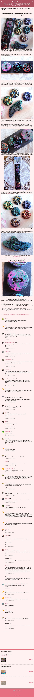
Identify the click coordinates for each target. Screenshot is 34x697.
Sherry (6, 405)
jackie (6, 412)
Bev (5, 318)
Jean (6, 529)
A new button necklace (6, 666)
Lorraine (6, 505)
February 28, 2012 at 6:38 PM (10, 489)
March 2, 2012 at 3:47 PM (9, 573)
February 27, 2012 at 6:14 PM (10, 348)
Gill (5, 447)
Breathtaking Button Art (6, 654)
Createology (7, 369)
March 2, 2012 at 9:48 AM (9, 555)
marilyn (6, 474)
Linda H (6, 492)
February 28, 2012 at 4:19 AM (10, 428)
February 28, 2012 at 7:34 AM (10, 452)
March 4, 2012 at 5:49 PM (9, 600)
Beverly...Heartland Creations (10, 342)
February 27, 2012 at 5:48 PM (10, 330)
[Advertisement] (17, 640)
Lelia (6, 455)
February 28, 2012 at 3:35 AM (10, 418)
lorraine (6, 461)
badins (19, 692)
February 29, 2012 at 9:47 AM (10, 502)
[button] (32, 8)
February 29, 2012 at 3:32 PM (10, 526)
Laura (6, 511)
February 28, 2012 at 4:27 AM (10, 435)
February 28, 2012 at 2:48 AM (10, 409)
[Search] (32, 2)
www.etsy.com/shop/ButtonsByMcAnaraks (21, 257)
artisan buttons (6, 314)
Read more (31, 659)
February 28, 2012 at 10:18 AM (10, 458)
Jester (6, 603)
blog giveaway (12, 314)
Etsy (13, 193)
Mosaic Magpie (7, 438)
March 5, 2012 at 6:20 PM (9, 620)
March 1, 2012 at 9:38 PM (9, 546)
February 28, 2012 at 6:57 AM (10, 444)
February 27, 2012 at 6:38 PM (10, 366)
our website (9, 193)
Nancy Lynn (7, 498)
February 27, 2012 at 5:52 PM (10, 339)
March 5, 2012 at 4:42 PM (9, 614)
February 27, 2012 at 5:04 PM (10, 322)
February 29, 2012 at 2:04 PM (10, 518)
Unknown (6, 388)
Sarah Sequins (7, 396)
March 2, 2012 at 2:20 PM (9, 562)
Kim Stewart (7, 597)
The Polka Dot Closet (9, 483)
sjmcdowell (7, 535)
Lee (5, 591)
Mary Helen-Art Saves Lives (10, 378)
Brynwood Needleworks (9, 333)
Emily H (6, 609)
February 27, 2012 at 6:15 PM (10, 356)
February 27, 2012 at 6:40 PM (10, 375)
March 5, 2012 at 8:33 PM (9, 628)
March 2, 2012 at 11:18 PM (9, 588)
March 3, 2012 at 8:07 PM (9, 594)
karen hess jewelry (8, 359)
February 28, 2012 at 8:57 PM (10, 495)
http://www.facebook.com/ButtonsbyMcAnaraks (16, 261)
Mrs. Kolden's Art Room (9, 468)
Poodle (6, 565)
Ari (5, 421)
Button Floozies (17, 2)
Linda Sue (7, 351)
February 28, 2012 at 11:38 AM (10, 465)
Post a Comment (5, 631)
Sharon (6, 617)
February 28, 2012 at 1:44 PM (10, 471)
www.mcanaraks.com (17, 256)
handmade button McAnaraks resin (23, 314)
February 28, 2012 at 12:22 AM (10, 402)
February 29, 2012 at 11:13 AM (10, 508)
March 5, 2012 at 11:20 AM (9, 606)
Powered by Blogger (17, 690)
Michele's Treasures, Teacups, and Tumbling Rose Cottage (15, 583)
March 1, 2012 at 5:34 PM (9, 532)
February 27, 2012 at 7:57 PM (10, 385)
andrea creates (7, 431)
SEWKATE (7, 325)
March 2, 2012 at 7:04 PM (9, 580)
